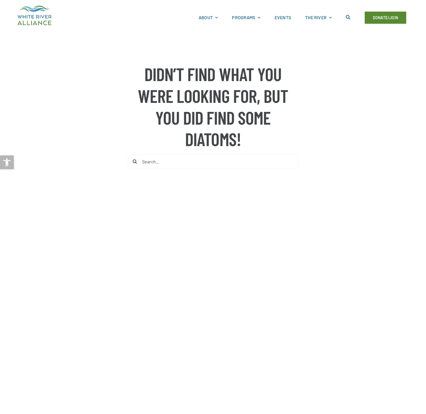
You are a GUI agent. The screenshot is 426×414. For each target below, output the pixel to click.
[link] (7, 162)
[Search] (135, 161)
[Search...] (213, 161)
